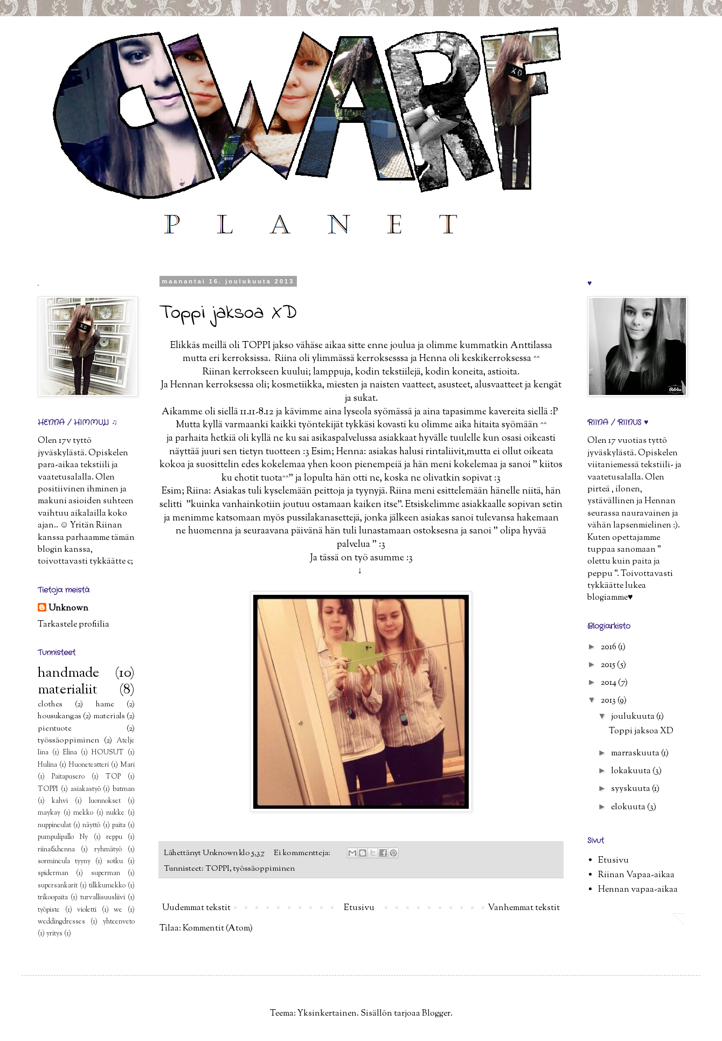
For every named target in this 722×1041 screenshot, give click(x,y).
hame (105, 704)
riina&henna (56, 850)
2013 (609, 701)
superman (105, 873)
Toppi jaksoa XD (228, 313)
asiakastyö (86, 789)
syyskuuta (631, 789)
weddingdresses (61, 922)
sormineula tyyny (64, 861)
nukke (115, 813)
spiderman (53, 873)
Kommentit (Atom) (218, 928)
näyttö (91, 825)
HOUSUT (108, 753)
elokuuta (629, 807)
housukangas (59, 716)
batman (124, 789)
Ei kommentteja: (303, 853)
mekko (83, 813)
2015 (609, 665)
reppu (114, 837)
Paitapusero (68, 777)
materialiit (68, 690)
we (118, 910)
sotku (115, 861)
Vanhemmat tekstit (524, 908)
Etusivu (359, 908)
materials (109, 716)
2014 (609, 683)
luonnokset (105, 801)
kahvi (60, 801)
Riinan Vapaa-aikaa (636, 875)
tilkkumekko (107, 886)
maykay (49, 813)
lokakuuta (631, 771)
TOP (113, 777)
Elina (70, 753)
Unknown (68, 609)
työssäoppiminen (264, 869)
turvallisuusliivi (102, 898)
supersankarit (58, 886)
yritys (54, 934)
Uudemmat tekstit (196, 908)
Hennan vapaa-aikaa (638, 890)
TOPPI (217, 869)
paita (119, 825)
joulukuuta (633, 717)
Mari (127, 765)
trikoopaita (53, 898)
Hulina (47, 765)
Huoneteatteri (89, 765)
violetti (86, 910)
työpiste (49, 910)
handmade (68, 673)
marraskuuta (636, 753)
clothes (50, 704)
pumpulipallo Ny (63, 837)
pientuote (55, 728)
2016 (609, 647)
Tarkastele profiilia (73, 625)
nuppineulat (54, 825)
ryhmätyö (108, 850)
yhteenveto (119, 922)
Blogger (436, 1014)
